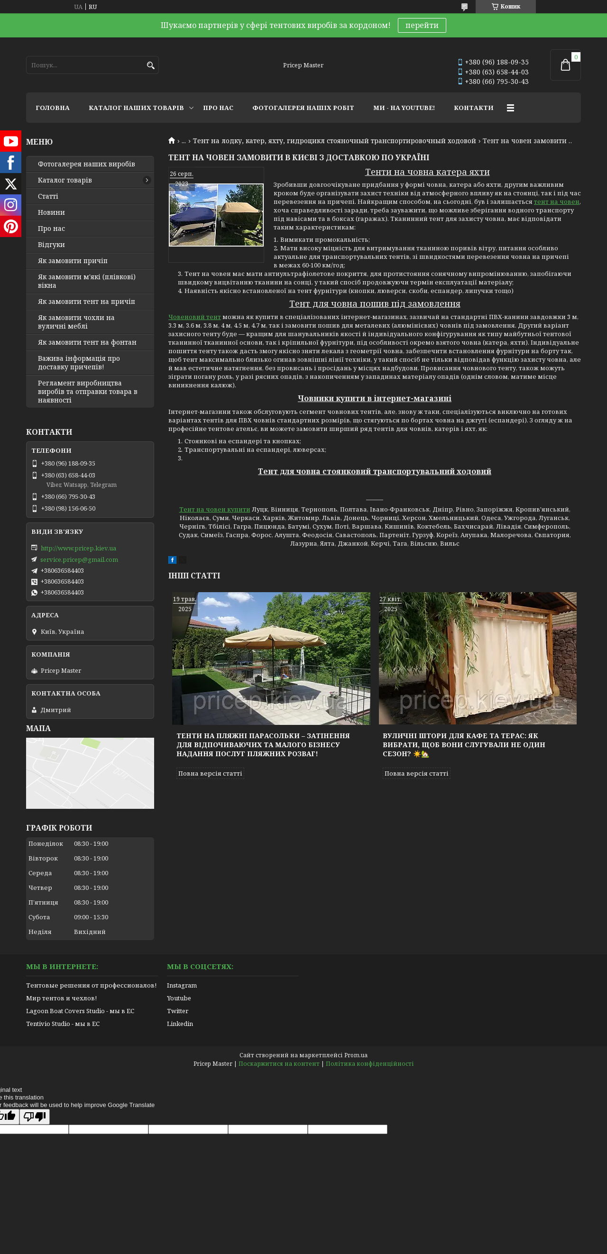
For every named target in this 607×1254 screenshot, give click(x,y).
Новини (51, 212)
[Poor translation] (34, 1117)
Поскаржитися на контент (279, 1064)
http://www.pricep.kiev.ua (78, 548)
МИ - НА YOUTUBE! (404, 107)
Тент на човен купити (214, 509)
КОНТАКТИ (474, 107)
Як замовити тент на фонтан (87, 342)
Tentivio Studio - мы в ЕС (63, 1023)
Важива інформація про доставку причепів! (79, 362)
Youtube (179, 998)
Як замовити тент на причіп (86, 301)
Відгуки (51, 244)
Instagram (182, 985)
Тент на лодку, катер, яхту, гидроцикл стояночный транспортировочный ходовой (334, 141)
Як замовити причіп (73, 260)
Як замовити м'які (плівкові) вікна (87, 281)
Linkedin (180, 1023)
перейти (422, 25)
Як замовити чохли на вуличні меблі (76, 321)
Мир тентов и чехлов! (61, 998)
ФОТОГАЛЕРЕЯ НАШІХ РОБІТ (303, 107)
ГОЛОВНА (53, 107)
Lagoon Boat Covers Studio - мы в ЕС (80, 1011)
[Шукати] (150, 65)
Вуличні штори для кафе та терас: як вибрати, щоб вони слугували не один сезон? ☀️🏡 (464, 744)
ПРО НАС (218, 107)
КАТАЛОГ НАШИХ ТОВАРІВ (136, 107)
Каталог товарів (65, 180)
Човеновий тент (194, 316)
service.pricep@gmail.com (79, 559)
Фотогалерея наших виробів (86, 164)
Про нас (51, 228)
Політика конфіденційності (370, 1064)
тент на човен (556, 201)
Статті (48, 196)
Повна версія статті (210, 773)
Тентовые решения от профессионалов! (91, 985)
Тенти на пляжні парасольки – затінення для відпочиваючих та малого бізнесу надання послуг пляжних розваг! (263, 744)
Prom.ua (356, 1055)
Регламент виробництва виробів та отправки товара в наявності (88, 391)
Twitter (177, 1011)
